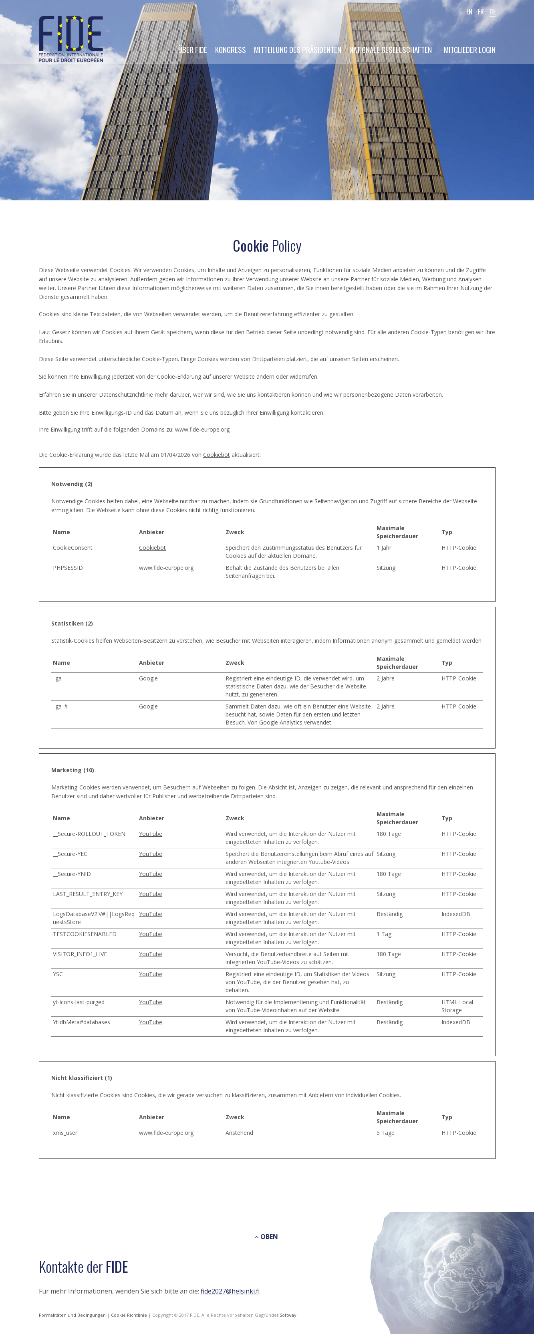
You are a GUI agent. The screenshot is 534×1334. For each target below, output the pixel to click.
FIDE (71, 40)
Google (148, 678)
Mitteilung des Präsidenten (297, 49)
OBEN (266, 1236)
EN (469, 11)
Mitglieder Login (470, 49)
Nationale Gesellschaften (390, 49)
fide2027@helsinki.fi (230, 1291)
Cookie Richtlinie (129, 1315)
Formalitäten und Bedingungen (73, 1315)
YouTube (150, 834)
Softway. (289, 1315)
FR (481, 11)
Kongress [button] (230, 49)
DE (493, 11)
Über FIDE (192, 49)
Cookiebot (216, 454)
